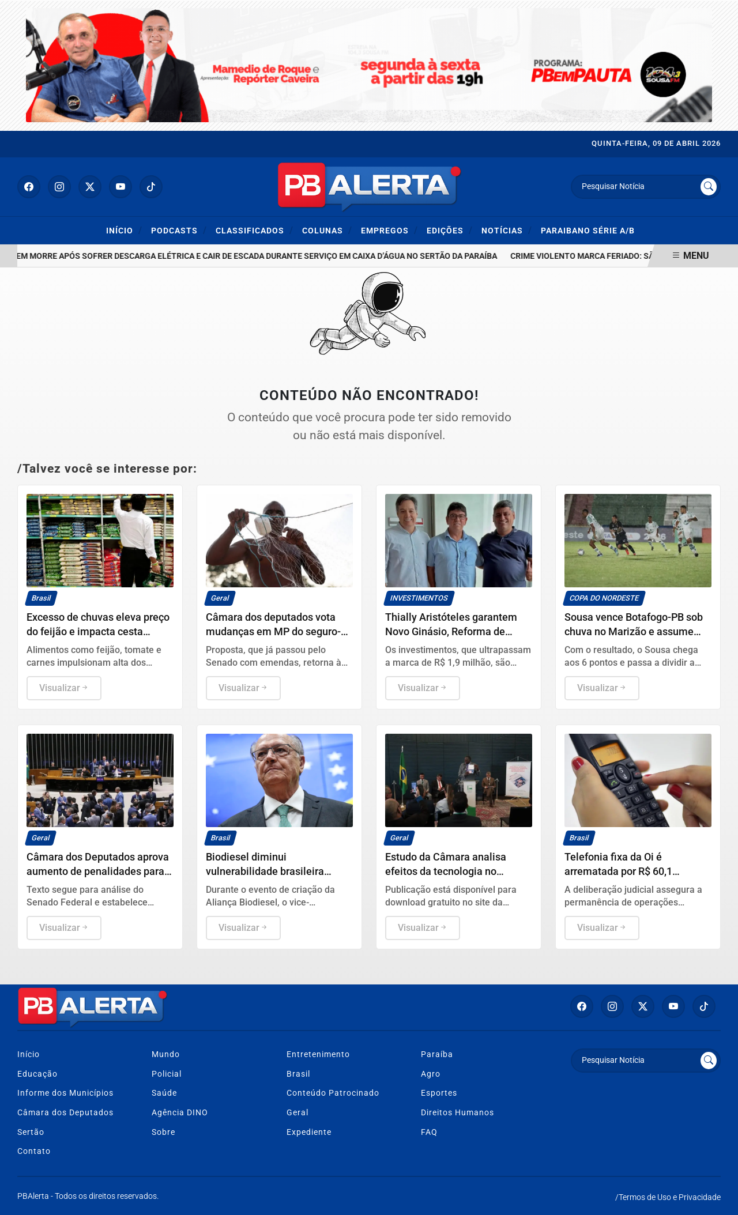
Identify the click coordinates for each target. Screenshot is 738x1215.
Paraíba (437, 1054)
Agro (430, 1074)
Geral (297, 1113)
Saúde (164, 1093)
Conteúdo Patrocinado (333, 1093)
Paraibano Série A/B (588, 231)
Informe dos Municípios (65, 1093)
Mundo (166, 1054)
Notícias (506, 230)
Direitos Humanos (457, 1113)
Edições (450, 230)
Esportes (439, 1093)
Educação (37, 1074)
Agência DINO (180, 1113)
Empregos (389, 230)
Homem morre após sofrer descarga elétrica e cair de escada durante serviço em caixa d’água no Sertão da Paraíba (256, 256)
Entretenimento (318, 1054)
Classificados (254, 230)
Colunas (327, 230)
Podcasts (179, 230)
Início (124, 230)
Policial (167, 1074)
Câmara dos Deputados (65, 1113)
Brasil (298, 1074)
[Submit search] (709, 186)
